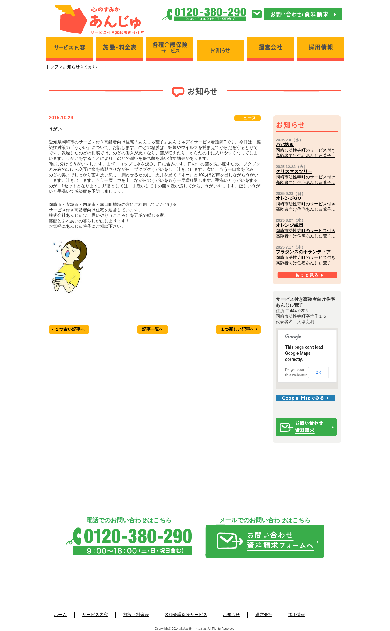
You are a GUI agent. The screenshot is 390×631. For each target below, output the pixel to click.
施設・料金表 (136, 614)
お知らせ (71, 66)
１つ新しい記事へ (238, 329)
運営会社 (263, 614)
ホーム (60, 614)
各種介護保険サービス (186, 614)
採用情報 (296, 614)
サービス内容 (95, 614)
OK (318, 372)
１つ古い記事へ (68, 329)
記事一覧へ (152, 329)
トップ (52, 66)
